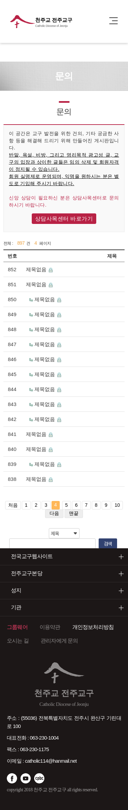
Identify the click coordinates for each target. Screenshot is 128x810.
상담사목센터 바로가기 (64, 219)
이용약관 (50, 627)
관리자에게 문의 (59, 641)
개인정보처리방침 (93, 627)
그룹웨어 (17, 627)
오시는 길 (18, 641)
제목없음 (37, 269)
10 (117, 505)
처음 (13, 505)
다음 (54, 513)
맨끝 (74, 513)
